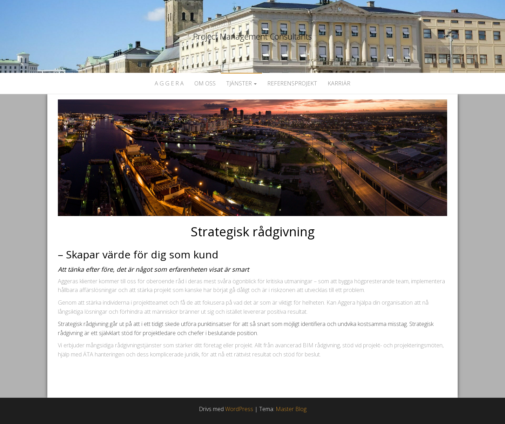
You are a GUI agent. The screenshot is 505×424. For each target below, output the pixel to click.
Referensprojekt (292, 83)
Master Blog (291, 409)
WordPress (239, 409)
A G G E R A (169, 83)
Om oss (205, 83)
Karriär (339, 83)
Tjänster (241, 83)
